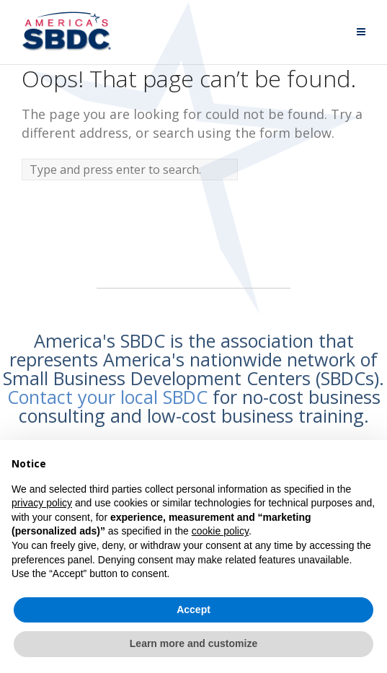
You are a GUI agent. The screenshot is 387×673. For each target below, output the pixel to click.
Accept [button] (193, 609)
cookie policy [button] (220, 531)
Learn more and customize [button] (193, 643)
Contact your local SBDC (107, 396)
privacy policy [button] (42, 503)
